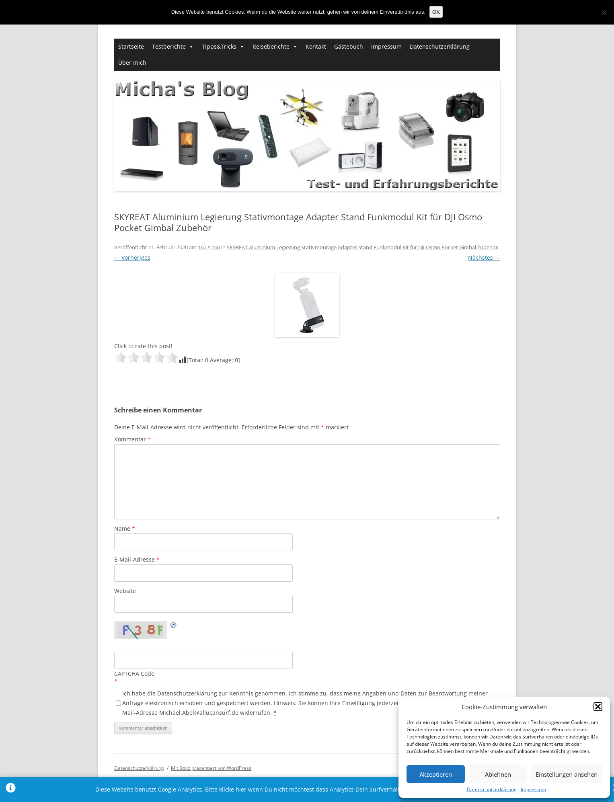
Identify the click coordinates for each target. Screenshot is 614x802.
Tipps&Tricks (219, 46)
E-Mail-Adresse (137, 559)
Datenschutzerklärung (492, 789)
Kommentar (132, 439)
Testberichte (169, 46)
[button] (598, 707)
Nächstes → (484, 257)
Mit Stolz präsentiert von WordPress (211, 768)
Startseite (131, 46)
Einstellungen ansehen (567, 774)
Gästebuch (348, 46)
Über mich (132, 62)
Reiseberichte (271, 46)
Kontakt (316, 46)
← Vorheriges (132, 257)
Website (125, 591)
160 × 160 (209, 247)
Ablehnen (498, 774)
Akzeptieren (435, 774)
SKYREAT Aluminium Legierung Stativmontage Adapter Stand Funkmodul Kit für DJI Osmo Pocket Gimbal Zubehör (362, 247)
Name (124, 528)
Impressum (533, 789)
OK (436, 12)
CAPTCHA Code (134, 673)
